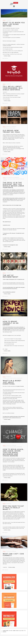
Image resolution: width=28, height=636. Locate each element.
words (21, 378)
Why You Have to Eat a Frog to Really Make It (13, 507)
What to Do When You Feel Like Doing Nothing (14, 24)
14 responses (6, 296)
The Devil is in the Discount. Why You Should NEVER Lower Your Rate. (13, 185)
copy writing (14, 378)
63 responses (6, 103)
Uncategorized (13, 126)
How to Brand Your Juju (10, 177)
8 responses (6, 353)
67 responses (6, 249)
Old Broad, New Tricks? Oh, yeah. (11, 131)
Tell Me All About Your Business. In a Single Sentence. (13, 88)
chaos (8, 446)
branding (10, 378)
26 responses (6, 58)
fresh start (11, 446)
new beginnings (19, 446)
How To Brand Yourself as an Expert (11, 323)
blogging (5, 378)
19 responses (6, 480)
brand (8, 378)
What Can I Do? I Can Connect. (13, 554)
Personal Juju (8, 126)
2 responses (6, 532)
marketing (18, 378)
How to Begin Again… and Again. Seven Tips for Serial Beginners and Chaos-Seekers (13, 452)
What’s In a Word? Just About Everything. (12, 382)
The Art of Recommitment (10, 276)
